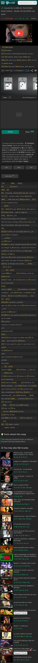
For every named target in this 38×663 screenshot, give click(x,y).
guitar (5, 97)
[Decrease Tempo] (2, 70)
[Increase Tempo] (11, 70)
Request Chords (20, 613)
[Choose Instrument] (9, 97)
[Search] (35, 3)
